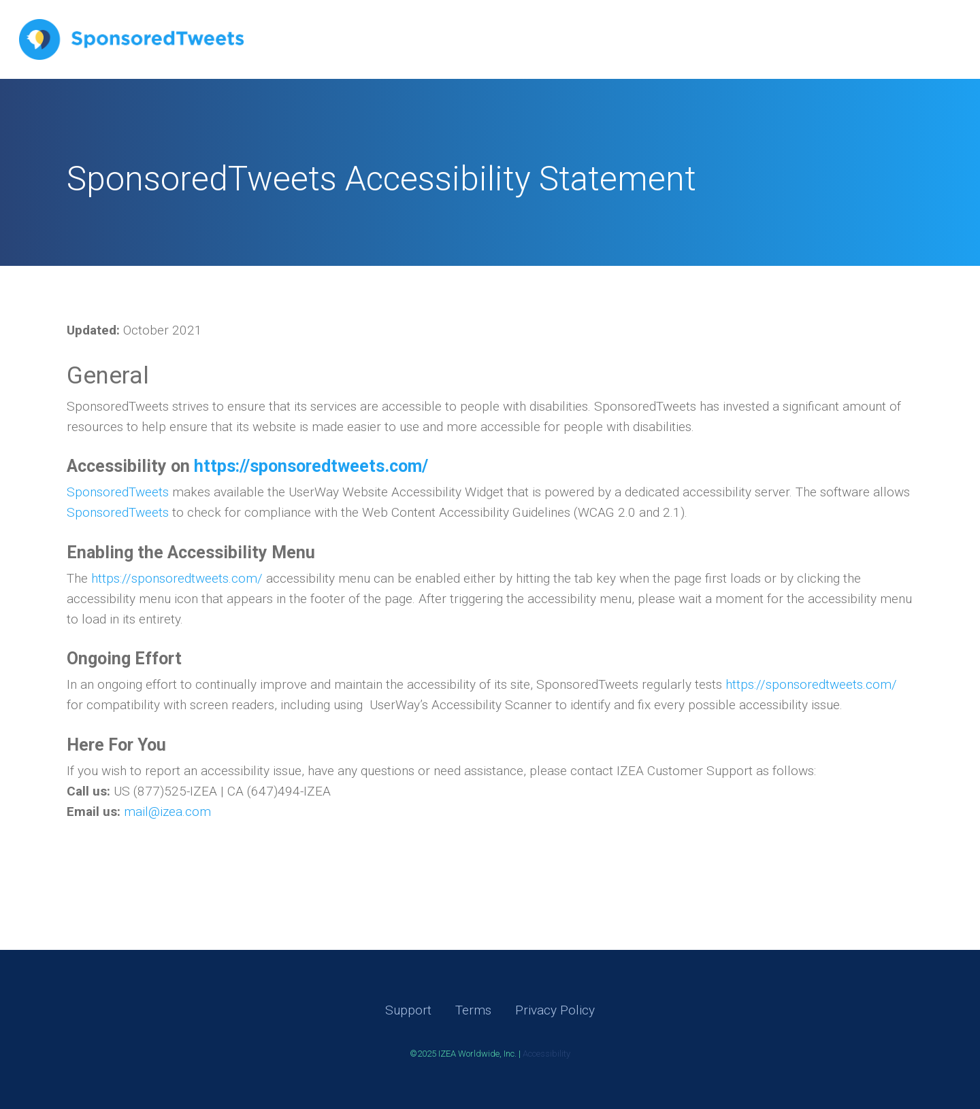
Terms (473, 1010)
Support (408, 1010)
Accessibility (546, 1053)
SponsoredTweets (118, 492)
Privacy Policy (555, 1010)
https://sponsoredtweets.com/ (177, 578)
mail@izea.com (167, 811)
